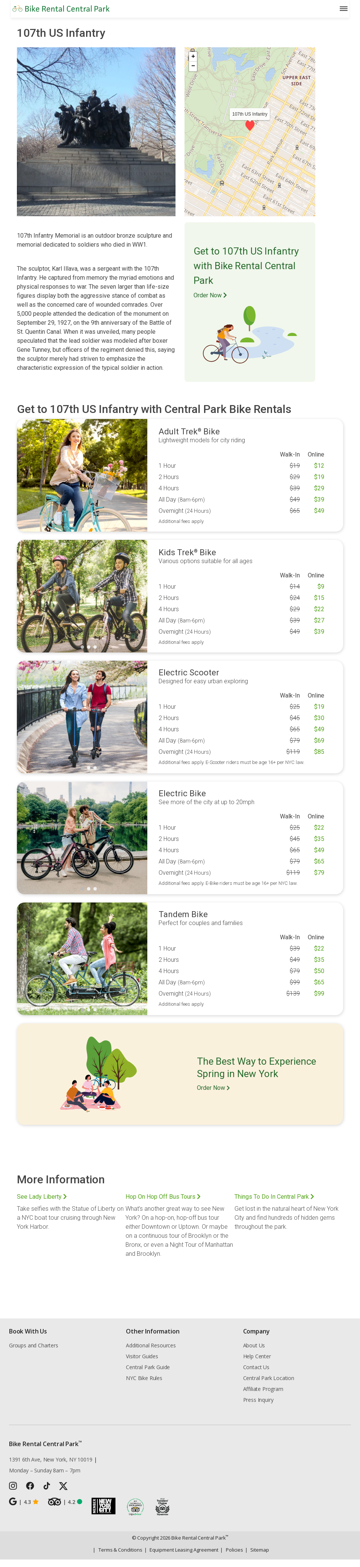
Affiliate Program (263, 1396)
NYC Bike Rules (144, 1385)
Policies (231, 1557)
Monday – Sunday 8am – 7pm (44, 1477)
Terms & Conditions (117, 1557)
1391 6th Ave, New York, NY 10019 (50, 1467)
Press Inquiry (258, 1407)
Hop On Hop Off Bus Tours (163, 1204)
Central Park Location (268, 1385)
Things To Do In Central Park (274, 1204)
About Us (254, 1352)
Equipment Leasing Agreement (181, 1557)
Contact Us (256, 1374)
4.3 (24, 1509)
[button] (250, 133)
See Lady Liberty (42, 1204)
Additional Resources (150, 1352)
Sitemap (257, 1557)
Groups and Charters (33, 1352)
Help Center (257, 1363)
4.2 (65, 1509)
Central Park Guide (148, 1374)
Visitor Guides (142, 1363)
